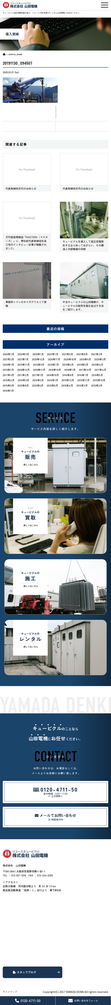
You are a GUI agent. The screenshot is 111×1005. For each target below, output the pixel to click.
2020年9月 (85, 359)
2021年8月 (82, 354)
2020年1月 (8, 364)
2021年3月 (96, 354)
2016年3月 (23, 380)
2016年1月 (52, 380)
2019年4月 (97, 364)
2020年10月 (70, 359)
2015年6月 (37, 385)
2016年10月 (53, 375)
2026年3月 (23, 354)
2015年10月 (99, 380)
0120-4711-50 (27, 1000)
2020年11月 (54, 359)
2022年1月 (52, 354)
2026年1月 (38, 354)
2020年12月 (38, 359)
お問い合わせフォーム (83, 1000)
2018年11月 (39, 370)
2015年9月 (8, 385)
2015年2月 (96, 385)
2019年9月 (38, 364)
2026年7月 (8, 354)
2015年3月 (82, 385)
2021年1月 (23, 359)
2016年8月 (68, 375)
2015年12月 (68, 380)
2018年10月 (55, 370)
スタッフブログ (36, 972)
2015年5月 (52, 385)
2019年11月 (23, 364)
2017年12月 (85, 370)
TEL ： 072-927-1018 (14, 875)
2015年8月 (23, 385)
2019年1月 (8, 370)
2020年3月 (100, 359)
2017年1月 (37, 375)
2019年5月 (82, 364)
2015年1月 (8, 390)
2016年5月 (97, 375)
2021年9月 (67, 354)
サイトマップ (10, 991)
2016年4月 (8, 380)
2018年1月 (69, 370)
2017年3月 (8, 375)
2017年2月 (23, 375)
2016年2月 (38, 380)
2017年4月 (100, 370)
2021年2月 (8, 359)
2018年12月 (23, 370)
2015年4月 (67, 385)
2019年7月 (53, 364)
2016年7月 (82, 375)
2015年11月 (83, 380)
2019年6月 (68, 364)
